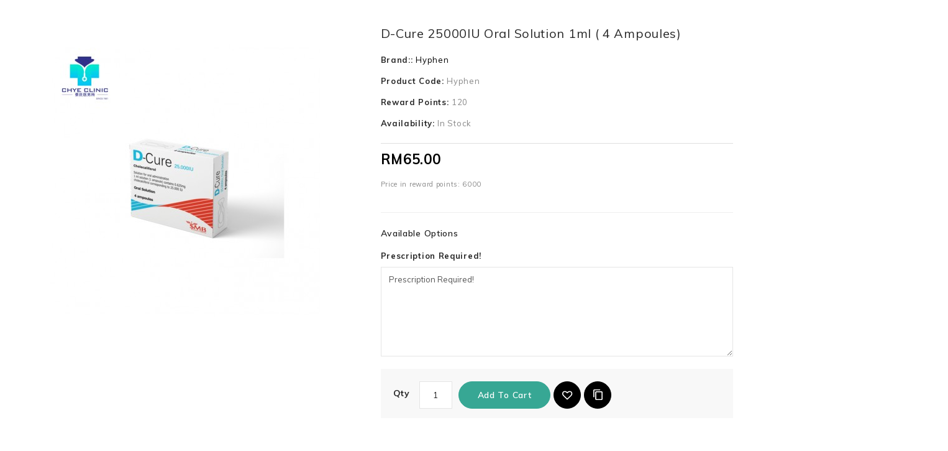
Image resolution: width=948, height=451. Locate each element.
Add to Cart (505, 395)
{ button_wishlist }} (567, 395)
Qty (401, 393)
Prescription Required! (431, 256)
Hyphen (432, 60)
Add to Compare (597, 395)
